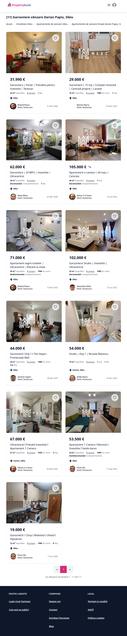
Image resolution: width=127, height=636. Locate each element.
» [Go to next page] (70, 569)
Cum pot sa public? (19, 609)
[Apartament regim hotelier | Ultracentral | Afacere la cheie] (34, 262)
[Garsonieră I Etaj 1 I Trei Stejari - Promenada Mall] (34, 353)
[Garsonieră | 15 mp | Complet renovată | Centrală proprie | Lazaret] (93, 84)
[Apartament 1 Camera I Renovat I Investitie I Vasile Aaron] (93, 443)
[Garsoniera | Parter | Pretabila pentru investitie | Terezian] (34, 84)
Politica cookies (96, 617)
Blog (51, 626)
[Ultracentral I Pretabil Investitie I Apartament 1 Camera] (34, 443)
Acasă (9, 23)
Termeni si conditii (97, 601)
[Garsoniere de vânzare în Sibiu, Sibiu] (31, 93)
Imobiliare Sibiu (24, 23)
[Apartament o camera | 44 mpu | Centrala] (93, 171)
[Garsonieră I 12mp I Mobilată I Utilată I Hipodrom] (34, 534)
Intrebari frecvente (59, 617)
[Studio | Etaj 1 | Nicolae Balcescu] (93, 353)
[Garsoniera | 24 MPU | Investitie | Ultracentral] (34, 171)
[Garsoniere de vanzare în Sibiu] (90, 181)
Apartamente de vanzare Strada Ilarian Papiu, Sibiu (98, 23)
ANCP (91, 609)
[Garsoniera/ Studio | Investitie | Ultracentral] (93, 262)
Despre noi (54, 601)
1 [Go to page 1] (63, 569)
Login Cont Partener (19, 601)
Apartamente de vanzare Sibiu (52, 23)
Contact (53, 609)
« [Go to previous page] (57, 569)
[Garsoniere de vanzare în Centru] (90, 362)
